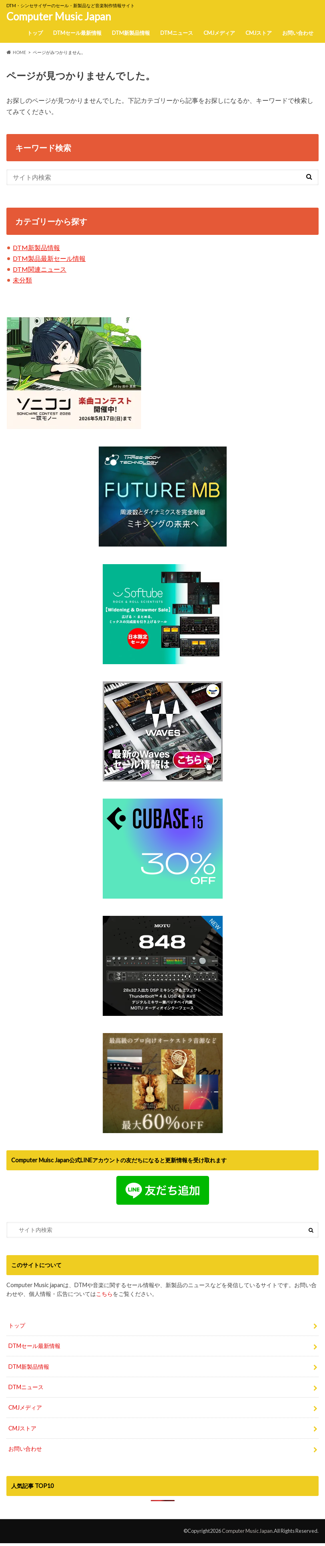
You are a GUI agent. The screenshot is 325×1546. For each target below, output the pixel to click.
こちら (104, 1293)
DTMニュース (176, 33)
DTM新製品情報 (131, 33)
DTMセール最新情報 (77, 33)
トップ (35, 33)
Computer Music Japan (58, 16)
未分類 (22, 280)
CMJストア (258, 33)
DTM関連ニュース (39, 269)
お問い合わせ (297, 33)
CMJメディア (219, 33)
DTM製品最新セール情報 (49, 258)
